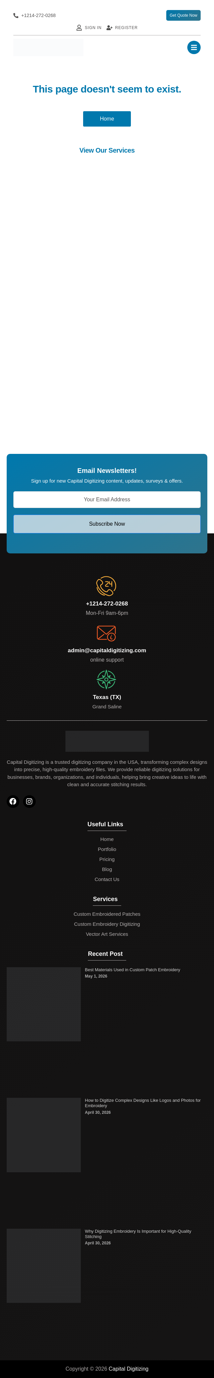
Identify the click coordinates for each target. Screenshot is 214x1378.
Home (107, 839)
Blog (107, 869)
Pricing (107, 859)
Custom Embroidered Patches (106, 914)
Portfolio (107, 849)
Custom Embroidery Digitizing (107, 924)
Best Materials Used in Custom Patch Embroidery (132, 969)
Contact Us (106, 879)
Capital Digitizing (129, 1369)
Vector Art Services (107, 934)
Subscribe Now (107, 524)
